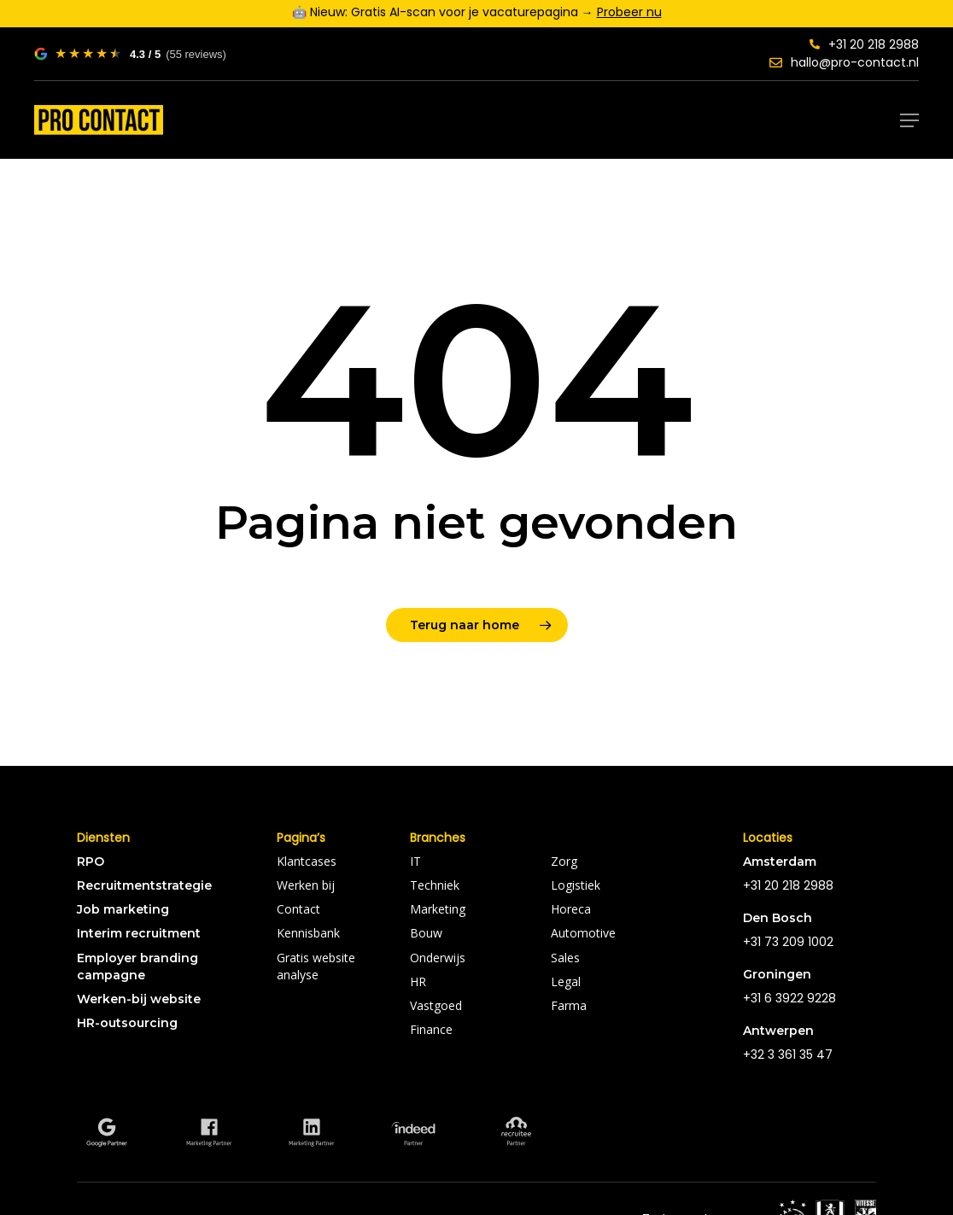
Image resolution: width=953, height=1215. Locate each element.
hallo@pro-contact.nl (844, 62)
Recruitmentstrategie (144, 885)
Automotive (583, 933)
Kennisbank (308, 933)
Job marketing (123, 909)
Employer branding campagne (137, 966)
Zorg (564, 861)
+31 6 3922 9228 (789, 998)
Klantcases (306, 861)
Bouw (426, 933)
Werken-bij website (139, 999)
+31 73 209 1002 (788, 941)
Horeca (571, 909)
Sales (565, 957)
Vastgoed (436, 1005)
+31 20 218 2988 (864, 44)
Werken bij (306, 885)
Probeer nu (629, 11)
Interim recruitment (139, 933)
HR (418, 981)
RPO (90, 861)
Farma (569, 1005)
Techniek (434, 885)
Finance (431, 1029)
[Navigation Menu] (909, 120)
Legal (566, 981)
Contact (298, 909)
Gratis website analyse (316, 966)
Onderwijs (437, 957)
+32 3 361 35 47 (788, 1054)
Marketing (437, 909)
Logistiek (575, 885)
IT (415, 861)
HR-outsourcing (127, 1023)
